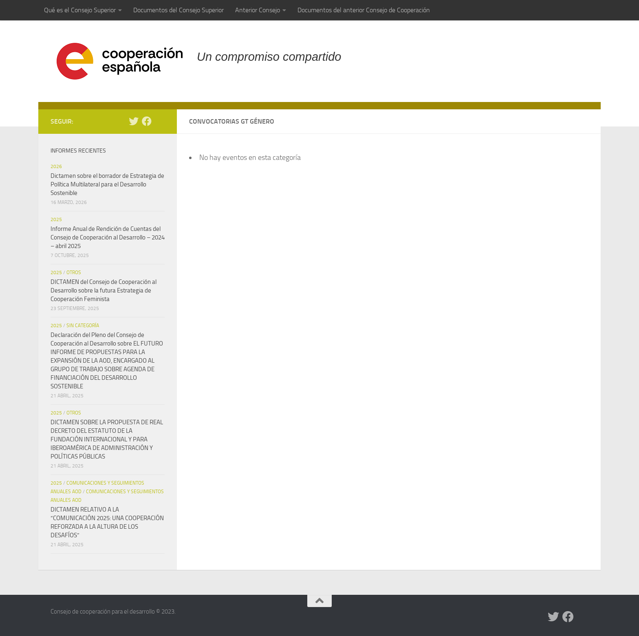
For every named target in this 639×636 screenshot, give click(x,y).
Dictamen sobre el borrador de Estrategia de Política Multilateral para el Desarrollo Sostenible (107, 184)
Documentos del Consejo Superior (178, 10)
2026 (56, 166)
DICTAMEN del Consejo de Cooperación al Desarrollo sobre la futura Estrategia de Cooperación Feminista (103, 290)
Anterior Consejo (257, 10)
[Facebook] (147, 121)
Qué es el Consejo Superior (80, 10)
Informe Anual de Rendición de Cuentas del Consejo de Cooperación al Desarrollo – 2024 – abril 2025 (108, 237)
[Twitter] (134, 121)
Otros (73, 272)
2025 (56, 219)
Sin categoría (82, 325)
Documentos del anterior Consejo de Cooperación (363, 10)
